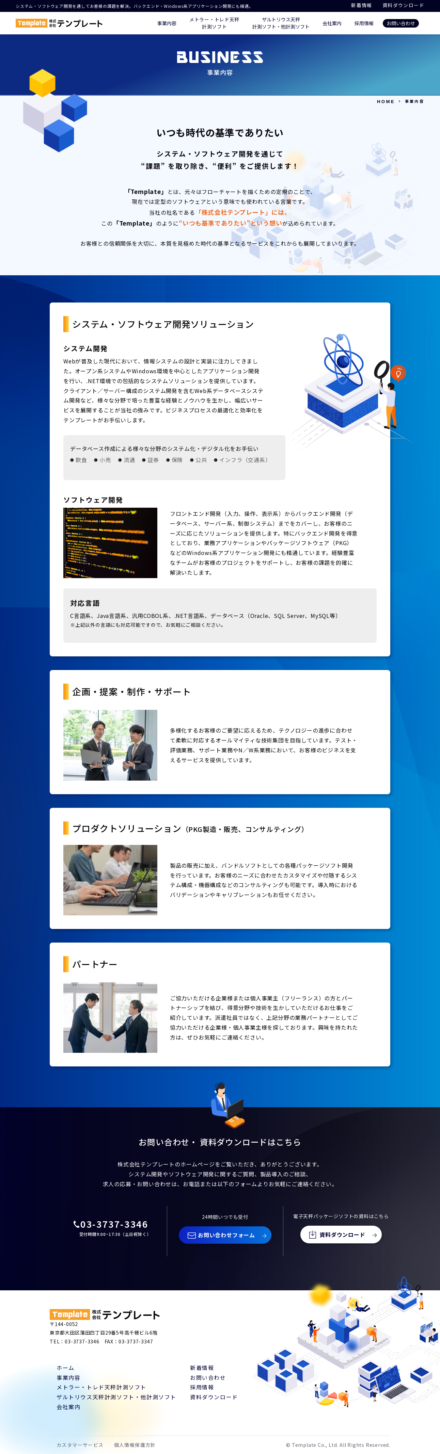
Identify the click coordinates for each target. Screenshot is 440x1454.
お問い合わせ (401, 23)
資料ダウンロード (403, 5)
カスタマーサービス (80, 1444)
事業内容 (166, 23)
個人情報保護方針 (135, 1444)
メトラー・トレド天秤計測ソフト (101, 1387)
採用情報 (364, 23)
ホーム (66, 1367)
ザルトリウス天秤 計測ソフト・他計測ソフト (281, 23)
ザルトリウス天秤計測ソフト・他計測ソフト (116, 1397)
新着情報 (361, 5)
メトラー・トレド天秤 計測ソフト (214, 23)
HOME (386, 101)
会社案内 (332, 23)
